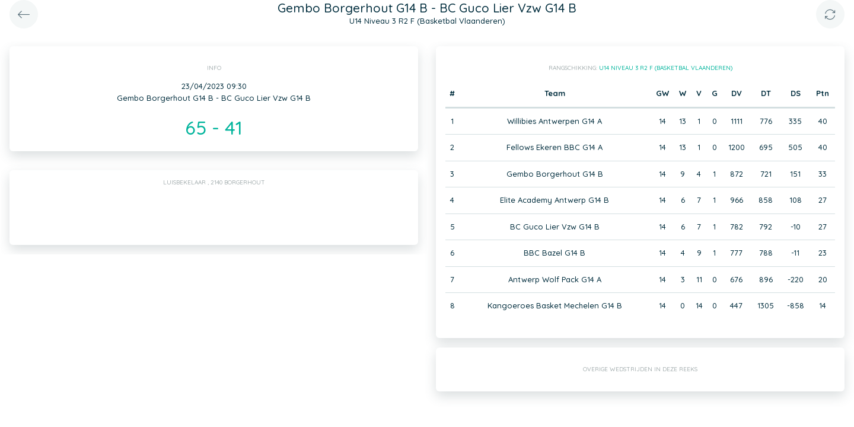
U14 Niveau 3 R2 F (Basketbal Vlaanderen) (665, 68)
